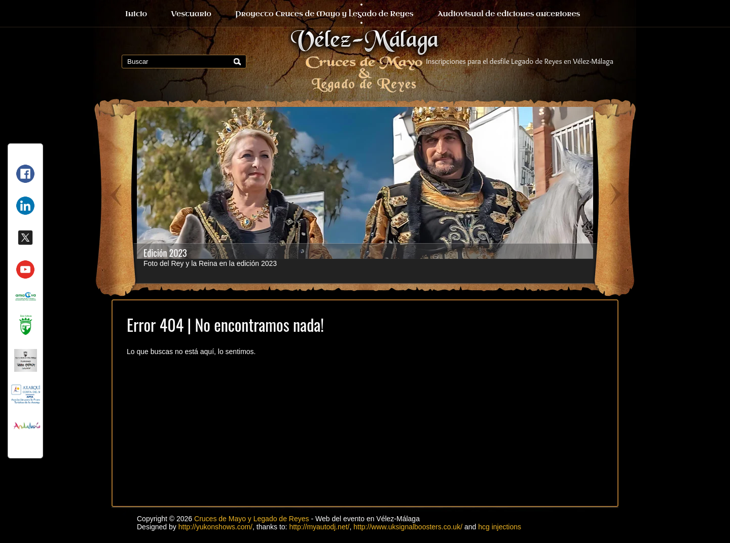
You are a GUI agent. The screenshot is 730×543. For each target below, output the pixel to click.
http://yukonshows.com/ (215, 527)
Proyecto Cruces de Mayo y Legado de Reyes (324, 14)
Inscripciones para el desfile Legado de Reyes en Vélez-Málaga (520, 61)
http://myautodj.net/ (319, 527)
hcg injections (499, 527)
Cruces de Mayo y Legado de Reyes (251, 519)
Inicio (136, 14)
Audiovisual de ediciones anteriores (508, 14)
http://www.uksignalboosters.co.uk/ (407, 527)
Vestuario (191, 14)
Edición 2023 (165, 252)
